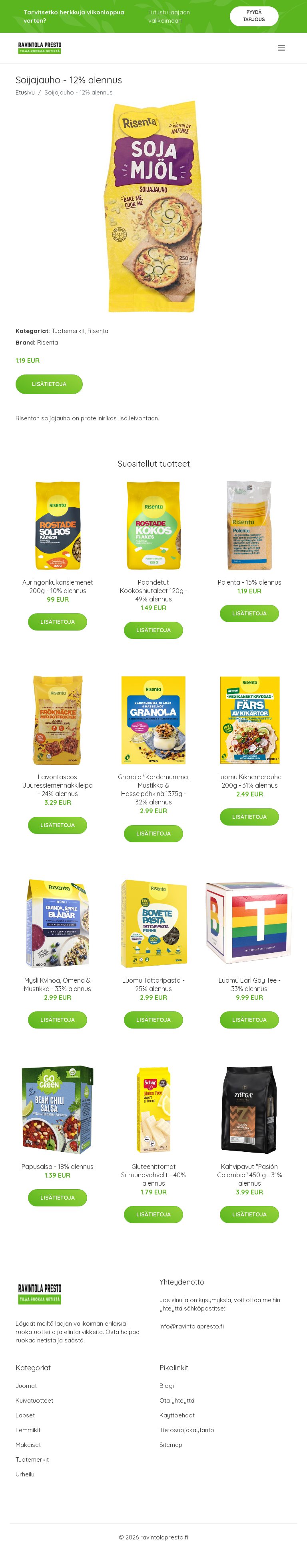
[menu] (282, 48)
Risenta (98, 331)
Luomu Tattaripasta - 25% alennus (153, 984)
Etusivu (25, 92)
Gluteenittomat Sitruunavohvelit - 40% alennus (153, 1175)
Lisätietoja (49, 384)
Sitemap (170, 1445)
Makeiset (28, 1445)
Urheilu (25, 1474)
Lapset (25, 1415)
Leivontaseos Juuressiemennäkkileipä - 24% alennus (57, 785)
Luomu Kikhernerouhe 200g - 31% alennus (249, 781)
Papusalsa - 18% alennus (58, 1167)
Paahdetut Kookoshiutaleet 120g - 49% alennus (153, 590)
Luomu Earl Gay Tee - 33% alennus (250, 984)
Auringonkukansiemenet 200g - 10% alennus (57, 586)
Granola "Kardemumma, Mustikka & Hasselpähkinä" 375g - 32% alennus (153, 789)
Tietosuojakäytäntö (186, 1430)
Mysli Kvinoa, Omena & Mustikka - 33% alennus (57, 984)
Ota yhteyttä (176, 1400)
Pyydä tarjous (254, 15)
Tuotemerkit (68, 331)
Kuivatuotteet (34, 1400)
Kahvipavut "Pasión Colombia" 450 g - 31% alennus (249, 1175)
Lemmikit (28, 1430)
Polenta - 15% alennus (249, 582)
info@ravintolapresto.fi (191, 1326)
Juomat (26, 1385)
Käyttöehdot (177, 1415)
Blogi (166, 1385)
